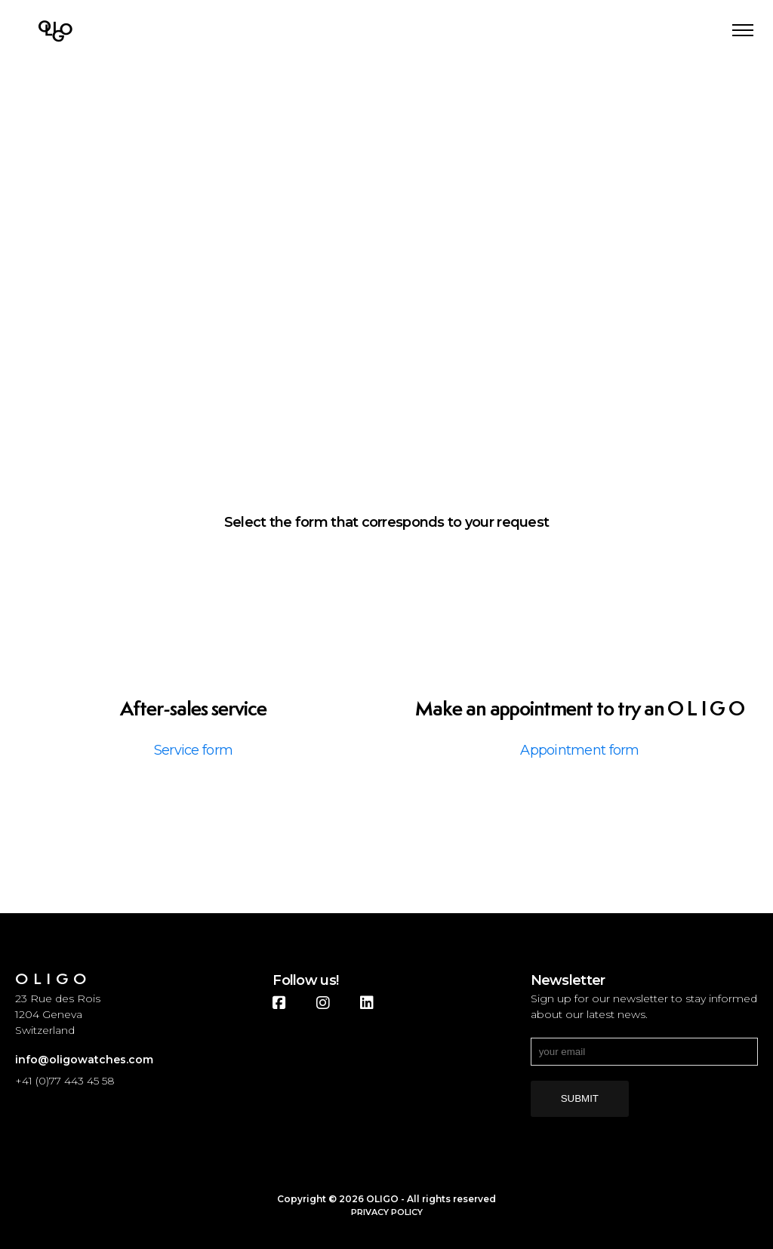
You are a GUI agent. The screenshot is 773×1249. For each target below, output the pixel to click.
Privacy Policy (387, 1212)
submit (580, 1098)
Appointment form (579, 750)
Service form (193, 750)
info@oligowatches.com (84, 1059)
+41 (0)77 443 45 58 (65, 1080)
